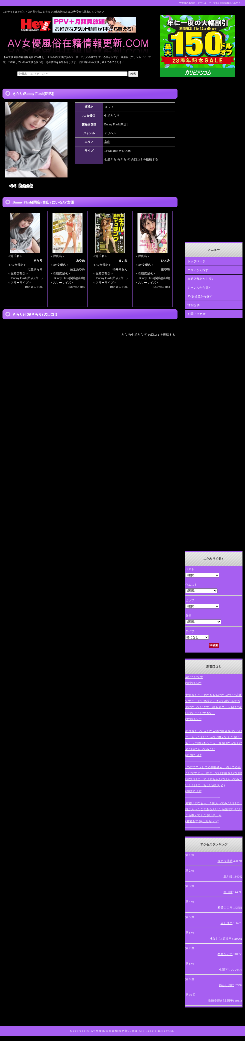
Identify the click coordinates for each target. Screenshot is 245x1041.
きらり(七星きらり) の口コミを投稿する (148, 334)
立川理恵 (226, 923)
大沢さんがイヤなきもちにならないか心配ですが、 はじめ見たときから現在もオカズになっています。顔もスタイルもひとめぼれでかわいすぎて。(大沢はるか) (213, 707)
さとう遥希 (225, 861)
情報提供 (194, 305)
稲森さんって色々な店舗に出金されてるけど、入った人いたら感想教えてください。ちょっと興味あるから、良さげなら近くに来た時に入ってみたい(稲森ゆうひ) (213, 743)
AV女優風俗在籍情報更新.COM (114, 1030)
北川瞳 (228, 876)
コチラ (74, 11)
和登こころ (225, 907)
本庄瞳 (228, 892)
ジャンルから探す (200, 287)
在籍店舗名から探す (201, 279)
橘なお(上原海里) (221, 938)
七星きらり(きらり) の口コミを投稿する (131, 159)
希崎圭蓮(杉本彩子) (221, 1000)
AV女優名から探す (200, 296)
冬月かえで (225, 954)
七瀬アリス (226, 969)
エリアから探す (198, 270)
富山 (107, 142)
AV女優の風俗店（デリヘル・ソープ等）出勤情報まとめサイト (210, 3)
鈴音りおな (226, 985)
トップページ (197, 261)
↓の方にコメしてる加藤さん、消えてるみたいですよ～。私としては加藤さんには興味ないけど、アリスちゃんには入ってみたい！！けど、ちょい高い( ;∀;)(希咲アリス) (213, 779)
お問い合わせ (197, 314)
